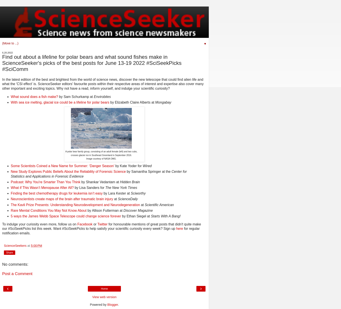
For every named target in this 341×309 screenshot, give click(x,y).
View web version (104, 297)
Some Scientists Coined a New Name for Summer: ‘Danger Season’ (62, 166)
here (179, 228)
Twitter (102, 224)
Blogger (112, 304)
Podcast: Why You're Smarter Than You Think (46, 182)
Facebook (85, 224)
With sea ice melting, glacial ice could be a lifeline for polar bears (60, 102)
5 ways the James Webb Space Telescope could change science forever (66, 216)
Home (104, 288)
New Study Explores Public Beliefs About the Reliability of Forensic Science (68, 171)
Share (9, 252)
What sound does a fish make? (35, 97)
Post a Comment (17, 273)
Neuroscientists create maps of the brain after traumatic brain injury (62, 199)
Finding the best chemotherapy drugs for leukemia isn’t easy (57, 193)
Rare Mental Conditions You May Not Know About (49, 210)
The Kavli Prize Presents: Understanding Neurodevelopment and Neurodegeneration (75, 205)
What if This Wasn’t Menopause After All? (42, 188)
